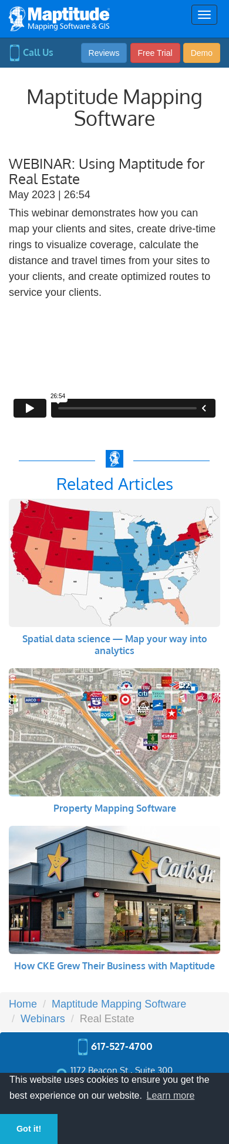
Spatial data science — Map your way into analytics (114, 644)
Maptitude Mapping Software (119, 1004)
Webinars (43, 1019)
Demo (202, 53)
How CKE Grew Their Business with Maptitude (114, 966)
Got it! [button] (28, 1128)
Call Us (31, 52)
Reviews (104, 53)
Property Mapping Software (114, 808)
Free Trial (155, 53)
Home (23, 1004)
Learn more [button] (171, 1095)
